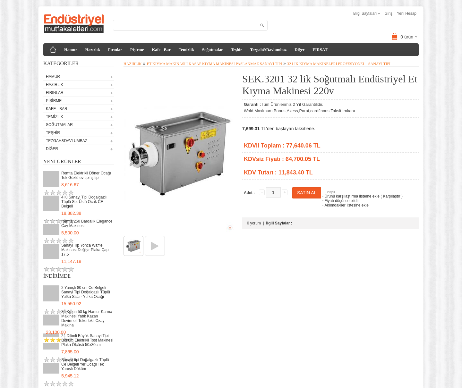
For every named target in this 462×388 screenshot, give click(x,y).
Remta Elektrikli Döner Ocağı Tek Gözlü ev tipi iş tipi (86, 175)
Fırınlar (115, 49)
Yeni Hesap (406, 13)
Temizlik (186, 49)
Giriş (388, 13)
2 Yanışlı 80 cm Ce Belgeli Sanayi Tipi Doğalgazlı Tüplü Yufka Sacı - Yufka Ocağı (85, 292)
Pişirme (137, 49)
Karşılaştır (391, 196)
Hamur (70, 49)
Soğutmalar (212, 49)
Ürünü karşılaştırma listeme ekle (350, 196)
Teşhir (236, 49)
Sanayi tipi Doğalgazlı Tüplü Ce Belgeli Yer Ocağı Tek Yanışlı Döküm (85, 364)
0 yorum (254, 223)
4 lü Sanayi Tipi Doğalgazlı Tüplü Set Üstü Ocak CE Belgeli (84, 201)
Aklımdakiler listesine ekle (344, 205)
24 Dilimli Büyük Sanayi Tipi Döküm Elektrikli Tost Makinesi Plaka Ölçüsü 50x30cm (87, 340)
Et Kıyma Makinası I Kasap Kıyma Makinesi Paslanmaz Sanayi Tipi (214, 64)
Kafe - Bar (161, 49)
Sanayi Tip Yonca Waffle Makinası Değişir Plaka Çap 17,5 (84, 250)
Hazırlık (92, 49)
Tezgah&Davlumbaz (268, 49)
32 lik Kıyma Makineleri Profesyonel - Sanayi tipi (338, 64)
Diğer (299, 49)
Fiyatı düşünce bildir (340, 200)
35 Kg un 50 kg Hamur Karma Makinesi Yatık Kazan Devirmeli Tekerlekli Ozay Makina (86, 318)
